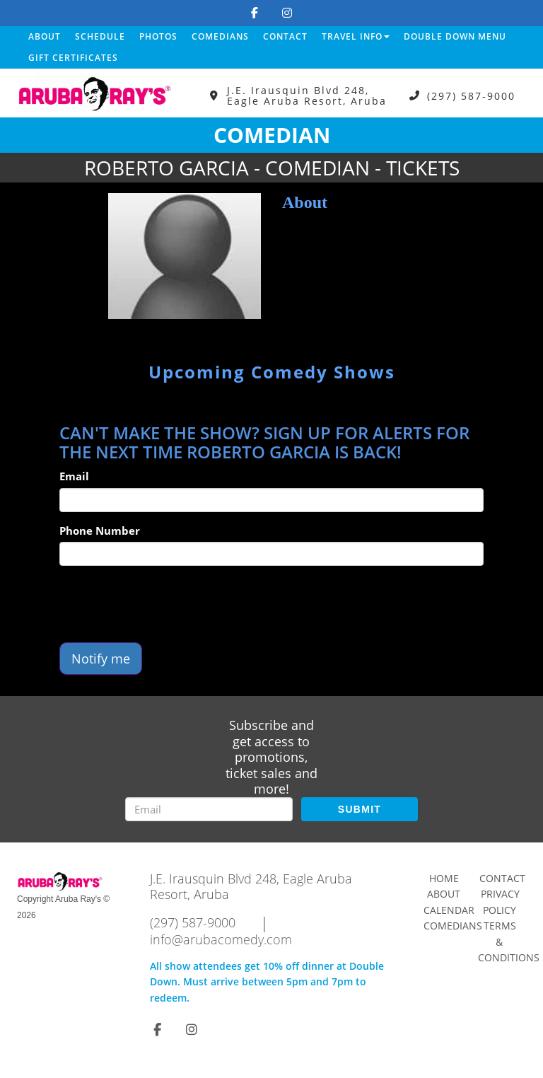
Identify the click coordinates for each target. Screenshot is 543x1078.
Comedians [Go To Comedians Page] (453, 925)
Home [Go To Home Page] (444, 878)
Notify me (100, 658)
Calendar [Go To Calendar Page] (449, 910)
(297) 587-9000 (471, 96)
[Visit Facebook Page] (254, 13)
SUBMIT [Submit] (359, 809)
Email (74, 476)
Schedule (100, 36)
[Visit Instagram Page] (287, 13)
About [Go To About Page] (443, 893)
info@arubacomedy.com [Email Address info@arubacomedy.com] (221, 939)
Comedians (220, 36)
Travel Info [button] (356, 36)
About (44, 36)
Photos (158, 36)
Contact (285, 36)
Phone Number (99, 530)
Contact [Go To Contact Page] (502, 878)
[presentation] (166, 604)
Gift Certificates (73, 58)
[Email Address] (209, 809)
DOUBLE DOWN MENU (455, 36)
